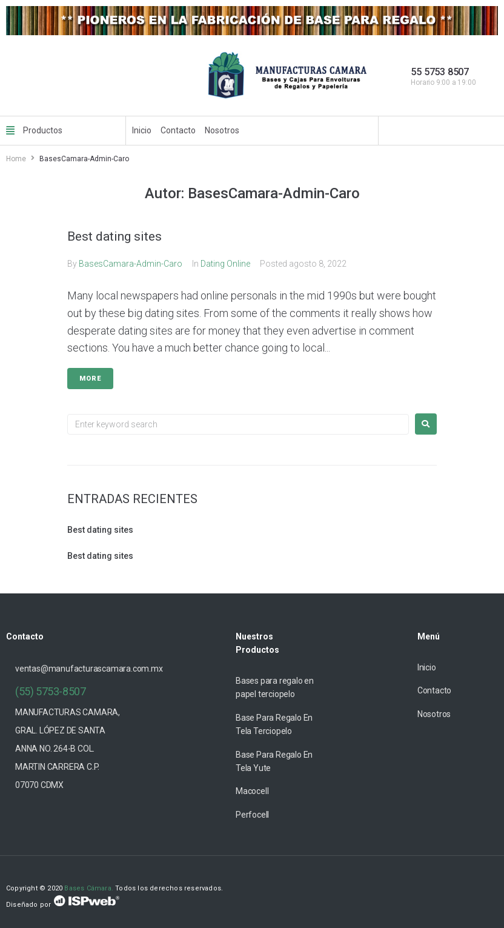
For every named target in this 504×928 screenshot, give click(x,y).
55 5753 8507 (440, 72)
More (90, 378)
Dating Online (225, 264)
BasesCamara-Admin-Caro (130, 264)
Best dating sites (114, 236)
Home (16, 159)
